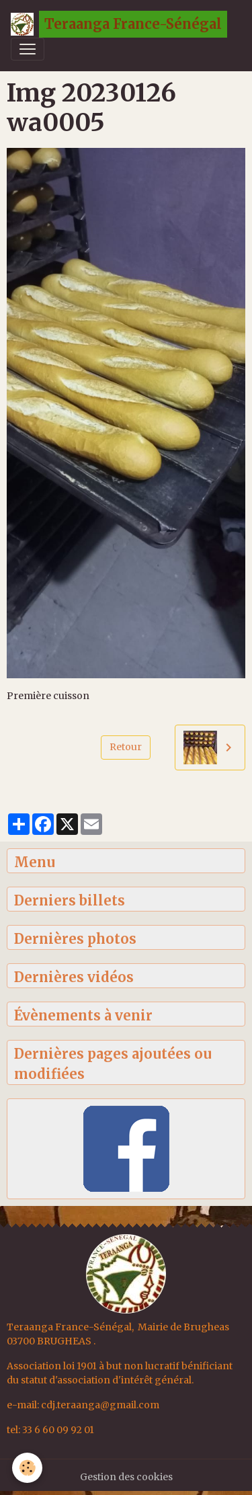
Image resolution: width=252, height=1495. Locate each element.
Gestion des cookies (126, 1477)
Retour (126, 747)
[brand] (119, 24)
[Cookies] (27, 1468)
